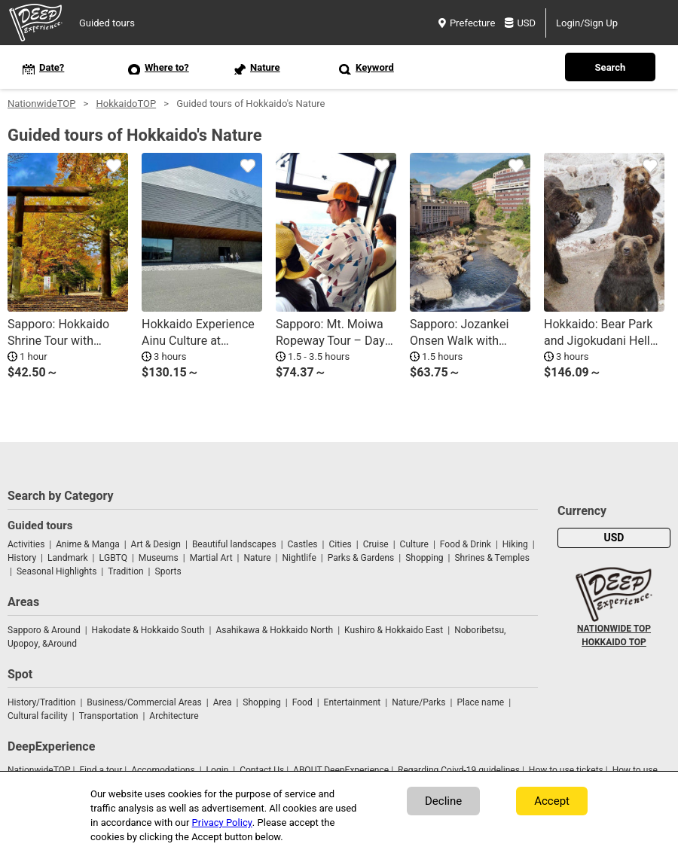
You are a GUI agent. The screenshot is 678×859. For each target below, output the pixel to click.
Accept (552, 801)
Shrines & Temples (491, 558)
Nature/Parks (418, 702)
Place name (481, 702)
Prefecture (466, 23)
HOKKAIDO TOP (614, 642)
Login (217, 770)
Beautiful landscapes (234, 544)
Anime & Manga (87, 544)
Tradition (125, 571)
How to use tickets (566, 770)
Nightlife (299, 558)
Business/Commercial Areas (144, 702)
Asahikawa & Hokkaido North (274, 630)
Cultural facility (38, 716)
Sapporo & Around (44, 630)
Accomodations (163, 770)
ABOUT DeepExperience (341, 770)
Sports (168, 571)
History (22, 558)
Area (222, 702)
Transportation (109, 716)
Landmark (67, 558)
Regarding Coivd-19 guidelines (459, 770)
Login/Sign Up (587, 23)
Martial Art (211, 558)
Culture (414, 544)
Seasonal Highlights (56, 571)
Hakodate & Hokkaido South (148, 630)
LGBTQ (113, 558)
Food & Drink (465, 544)
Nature (257, 558)
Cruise (376, 544)
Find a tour (100, 770)
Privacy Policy (222, 822)
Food (302, 702)
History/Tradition (41, 702)
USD (520, 23)
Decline (443, 801)
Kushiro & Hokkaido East (393, 630)
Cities (339, 544)
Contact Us (262, 770)
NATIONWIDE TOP (614, 628)
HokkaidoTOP (126, 103)
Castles (303, 544)
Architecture (173, 716)
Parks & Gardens (361, 558)
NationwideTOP (41, 103)
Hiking (515, 544)
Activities (26, 544)
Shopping (424, 558)
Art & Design (156, 544)
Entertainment (352, 702)
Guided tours (107, 23)
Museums (159, 558)
